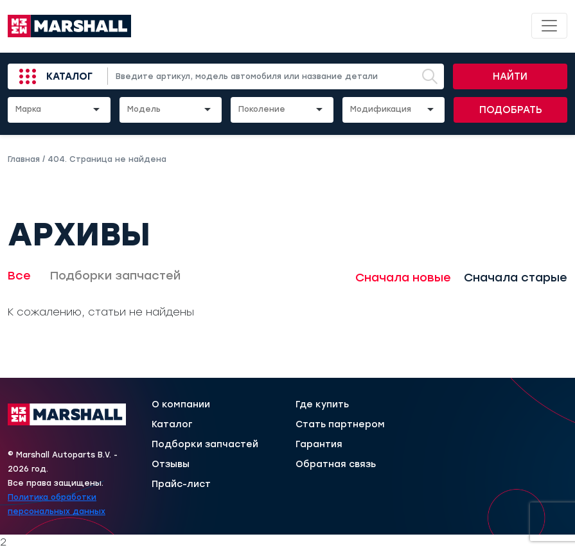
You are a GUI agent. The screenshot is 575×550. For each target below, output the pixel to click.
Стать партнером (340, 424)
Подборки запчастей (115, 276)
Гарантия (319, 444)
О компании (181, 404)
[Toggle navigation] (549, 26)
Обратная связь (336, 464)
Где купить (322, 404)
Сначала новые (403, 278)
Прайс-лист (181, 484)
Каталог (69, 76)
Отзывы (171, 464)
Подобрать (510, 110)
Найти (510, 76)
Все (19, 276)
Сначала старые (515, 278)
